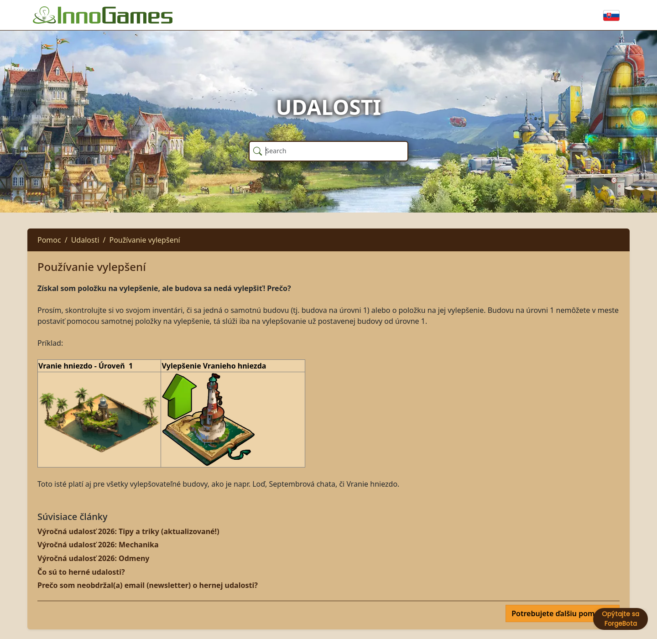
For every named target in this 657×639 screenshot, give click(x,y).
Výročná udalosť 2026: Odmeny (93, 558)
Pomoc (49, 240)
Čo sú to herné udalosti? (81, 572)
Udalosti (85, 240)
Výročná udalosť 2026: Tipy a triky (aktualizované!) (128, 531)
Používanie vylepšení (144, 240)
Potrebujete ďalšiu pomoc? (559, 613)
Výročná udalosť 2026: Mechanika (98, 545)
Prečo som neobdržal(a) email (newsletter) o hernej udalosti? (147, 585)
